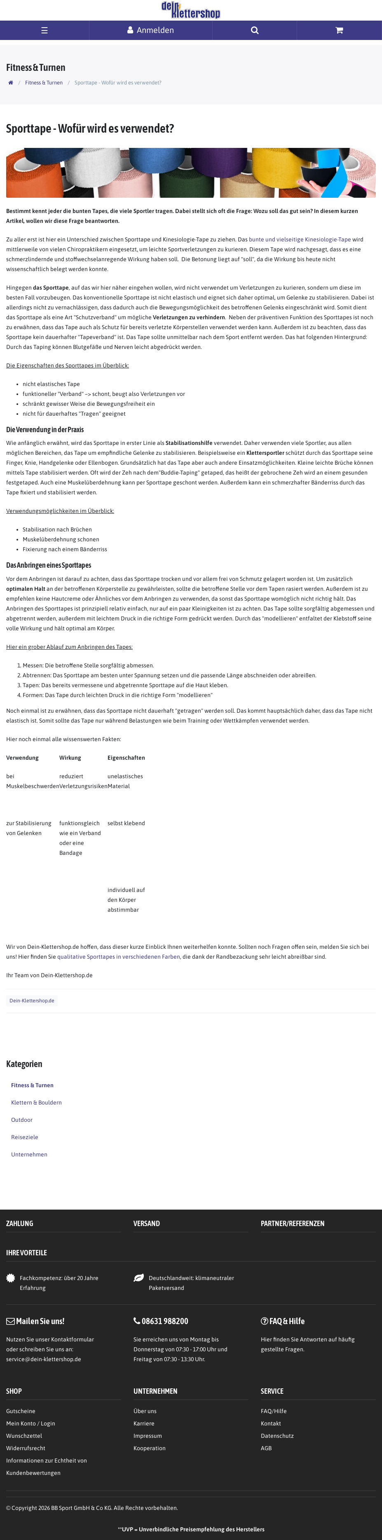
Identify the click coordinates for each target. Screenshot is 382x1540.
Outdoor (22, 1119)
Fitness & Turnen (44, 83)
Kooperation (150, 1448)
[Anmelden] (150, 30)
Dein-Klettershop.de (31, 1001)
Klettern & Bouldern (36, 1102)
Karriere (144, 1423)
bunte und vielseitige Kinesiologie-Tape (300, 239)
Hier (266, 1339)
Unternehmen (29, 1154)
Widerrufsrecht (25, 1448)
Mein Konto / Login (30, 1423)
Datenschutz (277, 1435)
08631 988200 (165, 1321)
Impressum (148, 1435)
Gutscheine (20, 1411)
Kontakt (271, 1423)
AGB (266, 1448)
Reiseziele (24, 1137)
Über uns (145, 1411)
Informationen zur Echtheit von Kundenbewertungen (46, 1466)
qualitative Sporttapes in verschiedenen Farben (118, 956)
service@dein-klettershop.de (43, 1359)
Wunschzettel (24, 1435)
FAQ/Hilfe (274, 1411)
